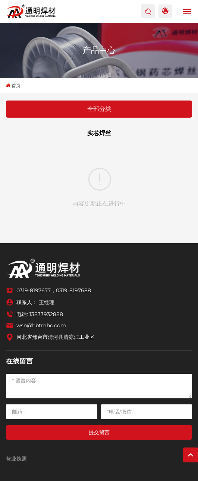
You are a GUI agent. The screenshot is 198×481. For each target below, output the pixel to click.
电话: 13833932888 (39, 314)
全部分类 (99, 108)
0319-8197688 (73, 290)
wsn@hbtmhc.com (41, 325)
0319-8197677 (33, 290)
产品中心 (99, 50)
